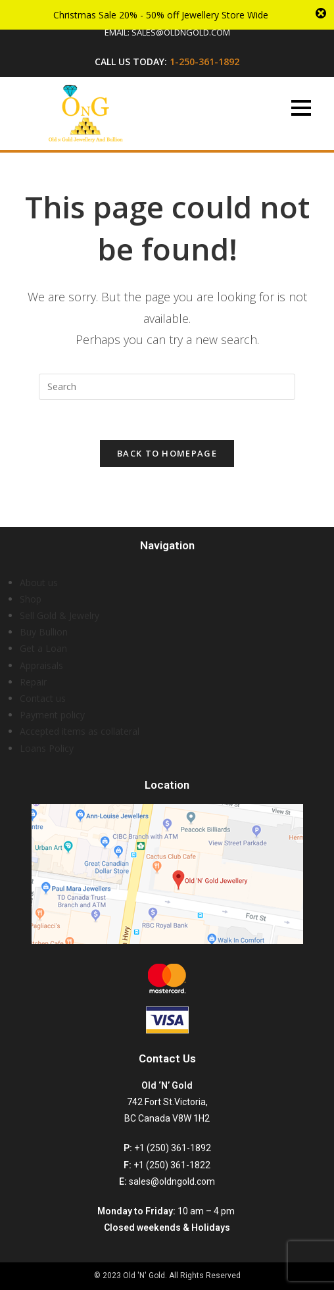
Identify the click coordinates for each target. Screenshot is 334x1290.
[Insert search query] (167, 387)
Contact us (43, 698)
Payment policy (52, 714)
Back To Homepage (167, 453)
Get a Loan (43, 648)
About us (39, 582)
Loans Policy (47, 748)
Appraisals (41, 665)
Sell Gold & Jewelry (59, 615)
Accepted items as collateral (79, 731)
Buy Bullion (44, 632)
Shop (30, 599)
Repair (33, 682)
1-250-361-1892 (204, 61)
